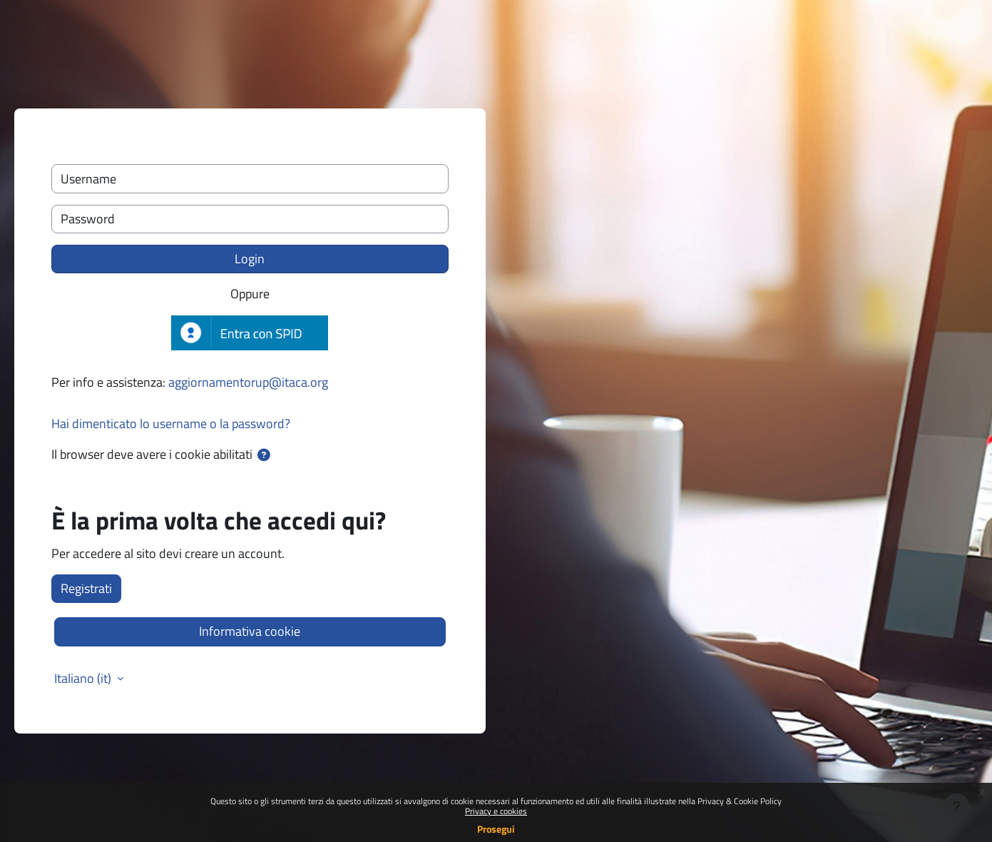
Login (250, 258)
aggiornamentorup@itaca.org (248, 382)
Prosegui (496, 828)
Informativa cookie (249, 631)
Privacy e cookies (496, 811)
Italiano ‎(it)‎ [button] (84, 678)
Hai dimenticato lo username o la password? (170, 423)
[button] (263, 455)
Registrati (86, 588)
